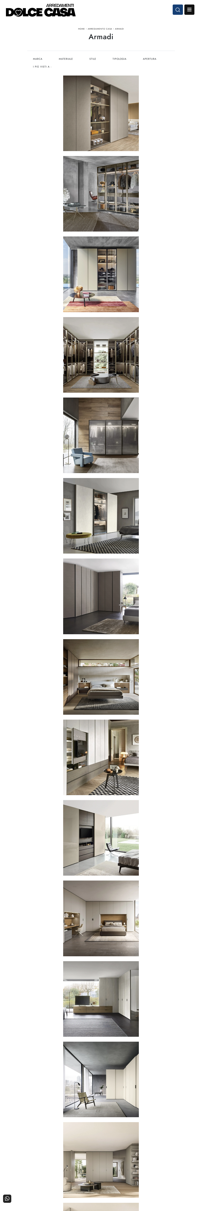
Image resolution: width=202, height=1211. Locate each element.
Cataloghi (156, 1177)
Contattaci (156, 1172)
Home (81, 29)
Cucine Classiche (45, 1177)
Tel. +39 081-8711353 (101, 1135)
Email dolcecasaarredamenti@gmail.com (101, 1139)
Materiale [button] (66, 60)
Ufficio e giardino (82, 1183)
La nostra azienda (119, 1172)
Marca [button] (37, 60)
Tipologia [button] (120, 60)
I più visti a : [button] (42, 68)
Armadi (119, 29)
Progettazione (119, 1183)
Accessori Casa (82, 1177)
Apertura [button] (150, 60)
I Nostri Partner (119, 1177)
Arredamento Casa (100, 29)
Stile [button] (93, 60)
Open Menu (189, 10)
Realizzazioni (156, 1183)
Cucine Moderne (46, 1172)
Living (46, 1183)
